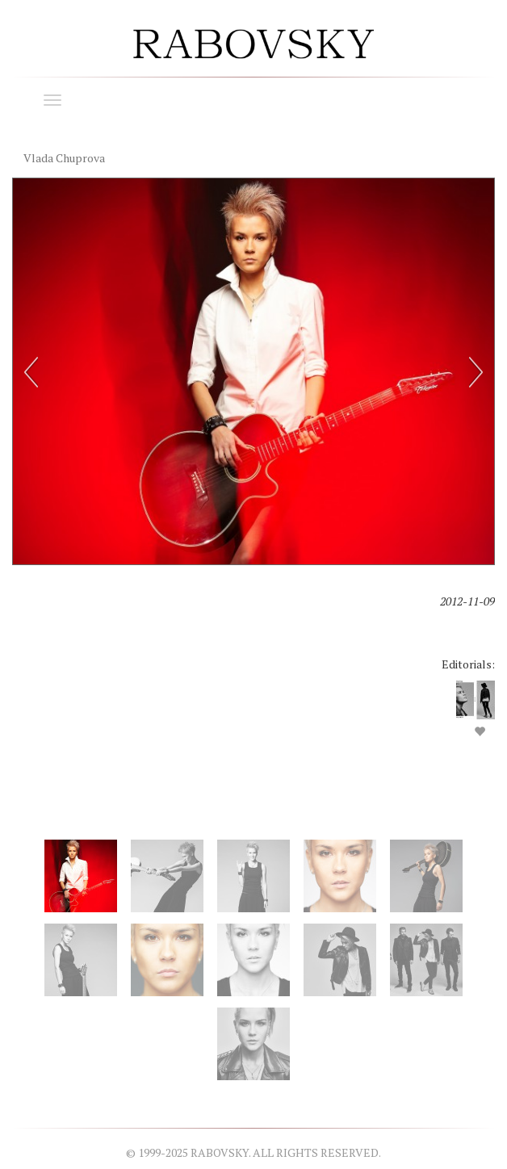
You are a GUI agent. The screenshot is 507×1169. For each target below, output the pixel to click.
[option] (253, 471)
